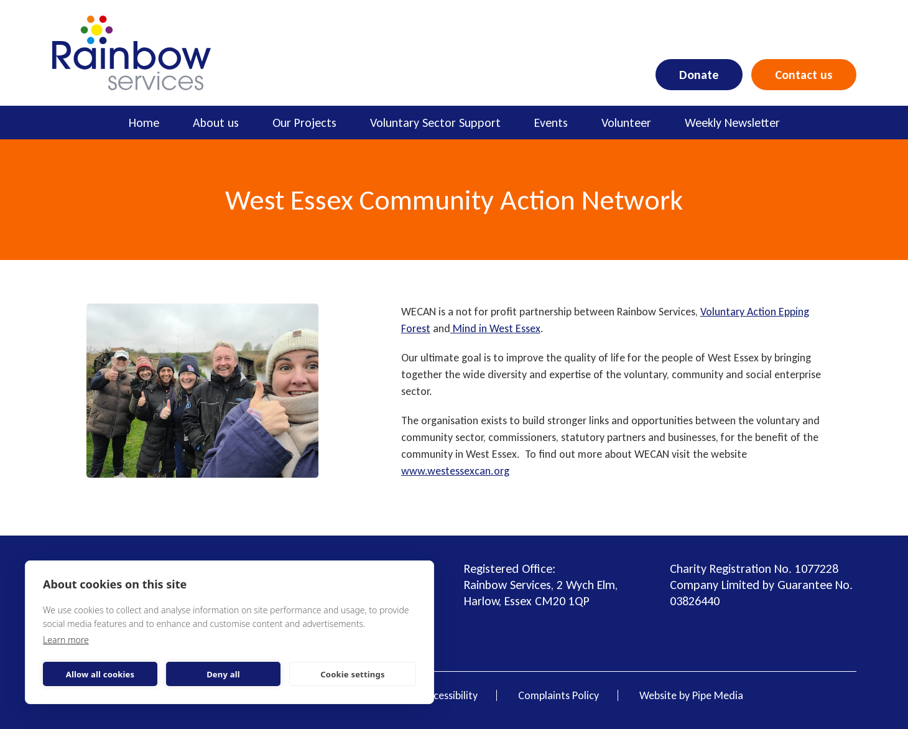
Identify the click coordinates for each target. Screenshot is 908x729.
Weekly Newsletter (732, 122)
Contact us (804, 74)
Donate (699, 74)
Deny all (223, 674)
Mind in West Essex (495, 328)
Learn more (66, 640)
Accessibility (450, 695)
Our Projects (304, 122)
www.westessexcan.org (455, 471)
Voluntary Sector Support (435, 122)
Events (551, 122)
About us (216, 122)
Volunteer (626, 122)
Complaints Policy (558, 695)
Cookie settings (352, 674)
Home (144, 122)
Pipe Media (717, 695)
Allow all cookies (100, 674)
